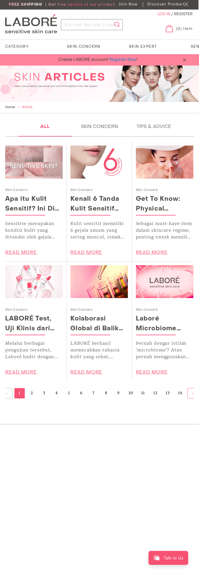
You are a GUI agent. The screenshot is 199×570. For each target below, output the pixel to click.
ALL (45, 127)
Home (10, 107)
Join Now (128, 4)
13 (168, 393)
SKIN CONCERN (99, 127)
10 (131, 393)
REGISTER (183, 14)
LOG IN (164, 14)
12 (155, 393)
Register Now (122, 60)
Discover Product (166, 4)
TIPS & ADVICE (154, 127)
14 (180, 393)
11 (143, 393)
